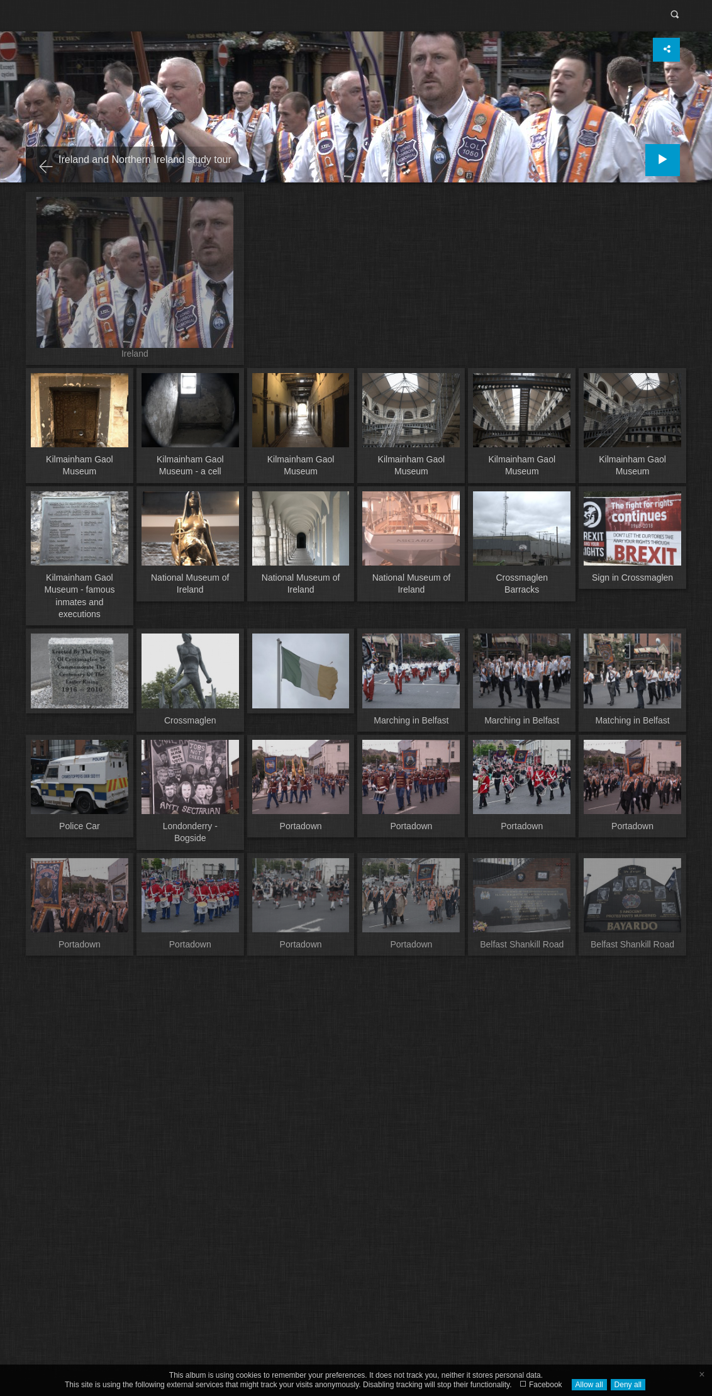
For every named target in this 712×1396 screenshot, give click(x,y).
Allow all (589, 1384)
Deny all (628, 1384)
